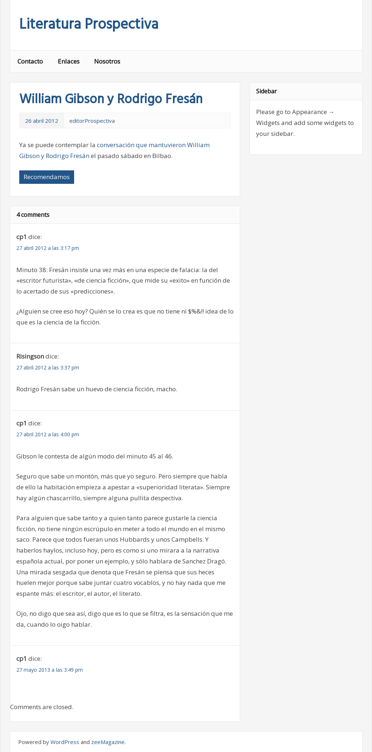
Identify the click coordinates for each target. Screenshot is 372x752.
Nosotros (107, 61)
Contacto (30, 61)
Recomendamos (47, 177)
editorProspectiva (92, 120)
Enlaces (69, 61)
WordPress (64, 741)
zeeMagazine (108, 741)
